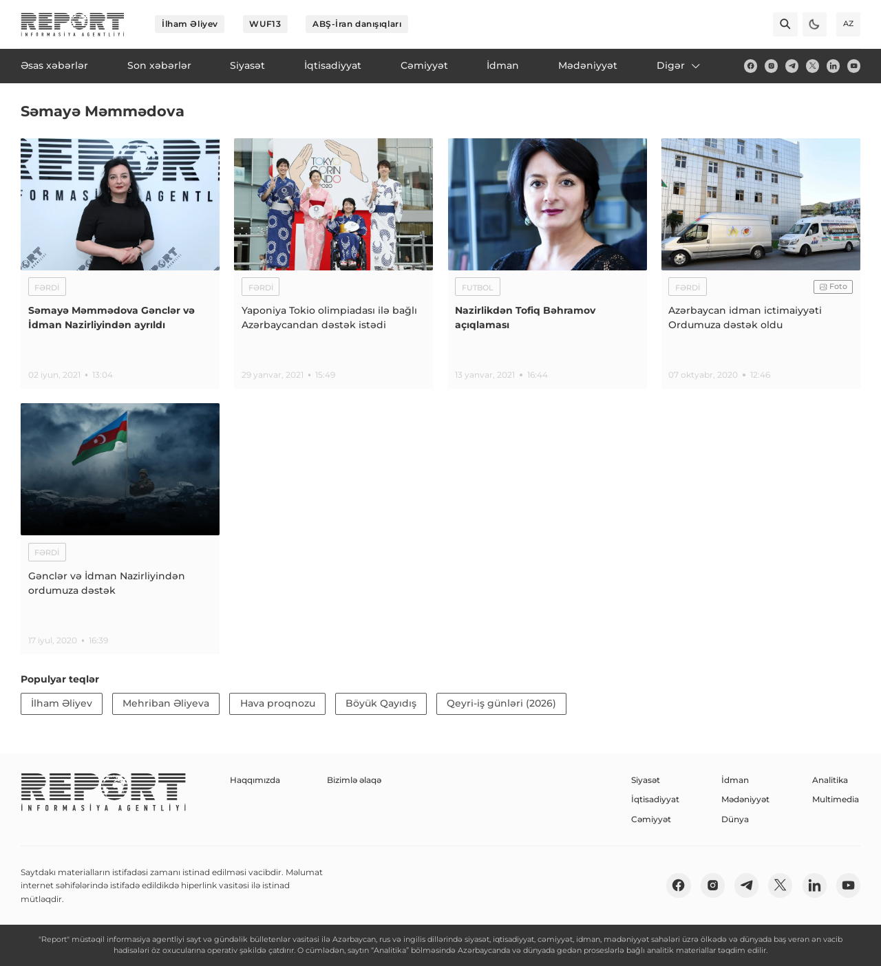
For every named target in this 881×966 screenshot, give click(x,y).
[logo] (73, 24)
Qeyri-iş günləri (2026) (501, 703)
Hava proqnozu (277, 703)
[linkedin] (833, 65)
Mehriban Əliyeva (166, 703)
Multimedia (835, 799)
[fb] (750, 65)
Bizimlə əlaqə (354, 780)
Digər (679, 65)
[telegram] (791, 65)
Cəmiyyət (651, 819)
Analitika (830, 780)
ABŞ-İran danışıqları (356, 24)
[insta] (771, 65)
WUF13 (265, 24)
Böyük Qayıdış (381, 703)
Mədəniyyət (745, 799)
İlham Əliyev (190, 24)
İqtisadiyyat (655, 799)
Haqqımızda (255, 780)
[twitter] (812, 65)
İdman (735, 780)
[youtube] (853, 65)
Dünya (735, 819)
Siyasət (645, 780)
